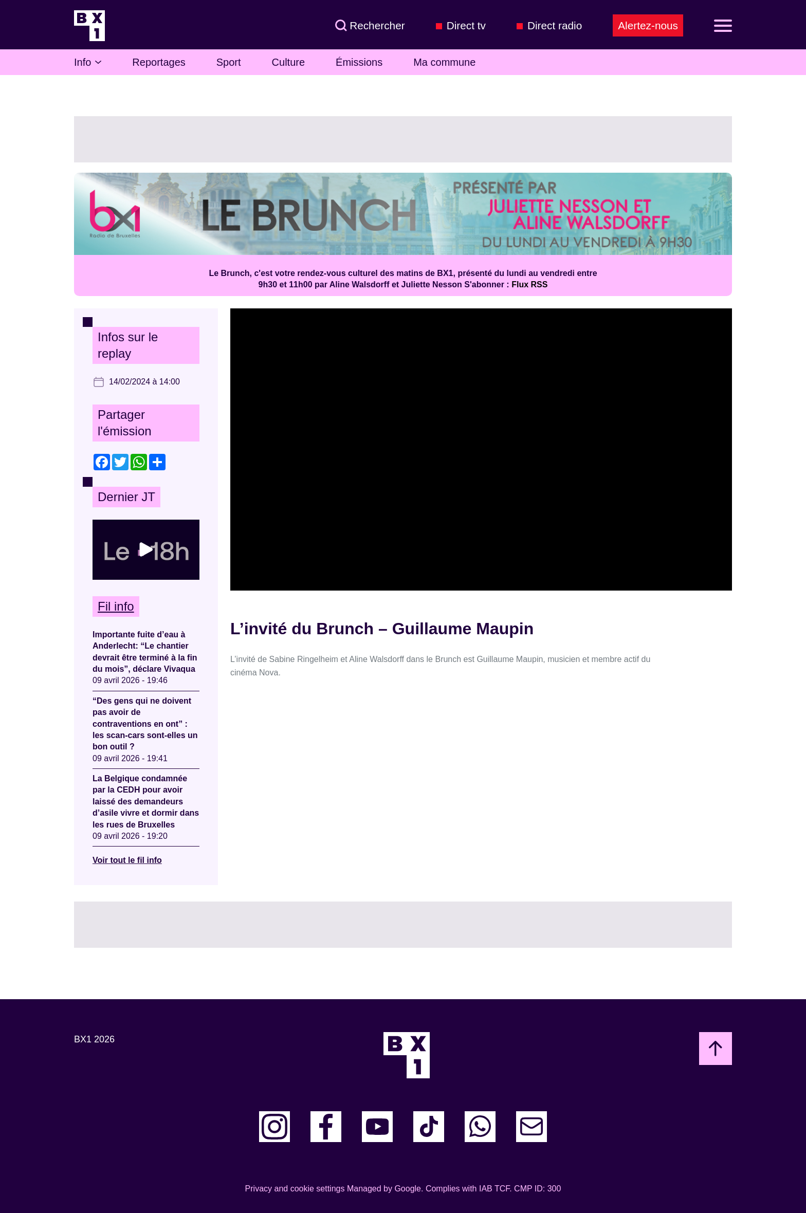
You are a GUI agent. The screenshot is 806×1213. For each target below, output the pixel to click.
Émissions (359, 62)
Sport (228, 62)
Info (87, 62)
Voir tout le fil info (127, 860)
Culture (288, 62)
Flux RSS (529, 284)
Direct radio (554, 25)
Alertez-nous (648, 25)
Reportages (158, 62)
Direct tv (466, 25)
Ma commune (444, 62)
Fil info (116, 606)
